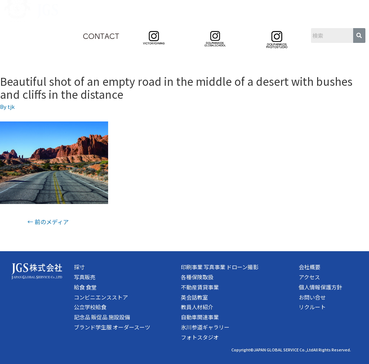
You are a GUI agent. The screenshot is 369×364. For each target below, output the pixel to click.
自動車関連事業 (200, 317)
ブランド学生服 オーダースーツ (112, 327)
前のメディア (48, 221)
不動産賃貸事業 (200, 287)
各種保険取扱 (197, 277)
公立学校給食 (90, 307)
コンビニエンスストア (101, 297)
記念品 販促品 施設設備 (102, 317)
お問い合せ (312, 297)
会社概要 (309, 267)
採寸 (79, 267)
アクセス (309, 277)
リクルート (312, 307)
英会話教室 (194, 297)
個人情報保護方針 (320, 287)
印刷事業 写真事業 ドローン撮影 (219, 267)
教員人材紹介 (197, 307)
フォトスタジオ (200, 337)
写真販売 (84, 277)
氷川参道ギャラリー (205, 327)
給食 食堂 (85, 287)
